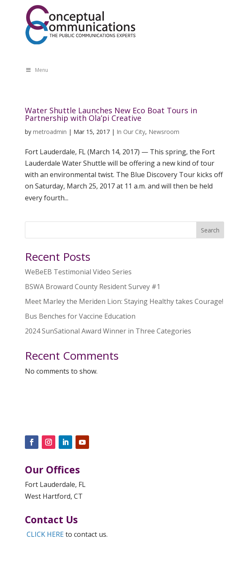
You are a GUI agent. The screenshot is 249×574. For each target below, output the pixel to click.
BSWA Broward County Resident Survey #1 (92, 286)
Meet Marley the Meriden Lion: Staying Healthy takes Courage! (124, 301)
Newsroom (164, 132)
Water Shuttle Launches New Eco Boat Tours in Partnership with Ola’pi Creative (111, 114)
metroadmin (50, 132)
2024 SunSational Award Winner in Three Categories (108, 331)
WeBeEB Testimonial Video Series (78, 271)
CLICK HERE (45, 534)
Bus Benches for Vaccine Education (80, 316)
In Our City (130, 132)
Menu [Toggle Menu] (36, 70)
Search (210, 230)
